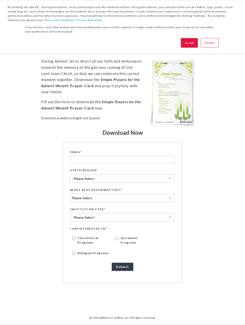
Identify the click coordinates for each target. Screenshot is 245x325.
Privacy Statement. (90, 20)
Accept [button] (189, 43)
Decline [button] (210, 43)
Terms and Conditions (59, 20)
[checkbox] (122, 245)
